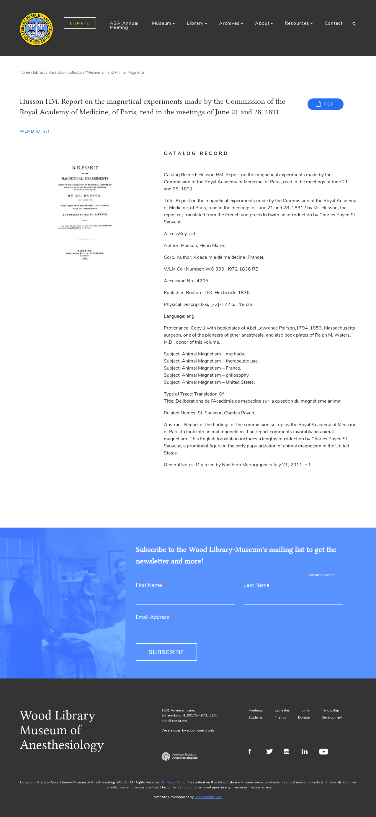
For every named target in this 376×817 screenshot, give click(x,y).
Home (25, 72)
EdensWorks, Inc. (208, 797)
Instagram (289, 752)
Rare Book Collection (66, 72)
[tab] (203, 154)
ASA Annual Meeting (124, 25)
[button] (354, 24)
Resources (297, 23)
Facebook (254, 752)
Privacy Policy (173, 782)
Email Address (155, 617)
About (262, 23)
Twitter (271, 752)
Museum (161, 23)
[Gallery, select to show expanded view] (85, 212)
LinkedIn (307, 752)
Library (195, 23)
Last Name (258, 585)
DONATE (80, 23)
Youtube (324, 752)
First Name (151, 585)
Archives (229, 23)
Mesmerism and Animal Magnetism (116, 72)
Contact (334, 23)
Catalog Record (196, 154)
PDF (329, 104)
